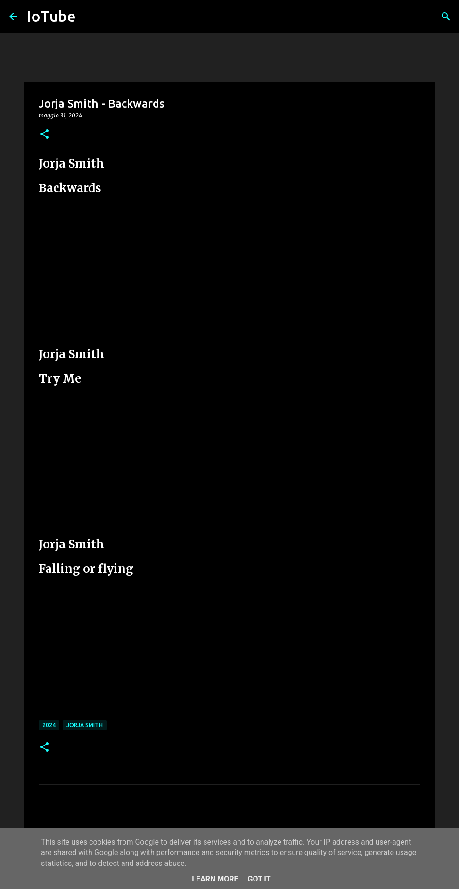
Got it (258, 878)
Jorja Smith (84, 725)
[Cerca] (445, 16)
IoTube (51, 16)
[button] (44, 134)
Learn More (215, 878)
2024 (49, 725)
